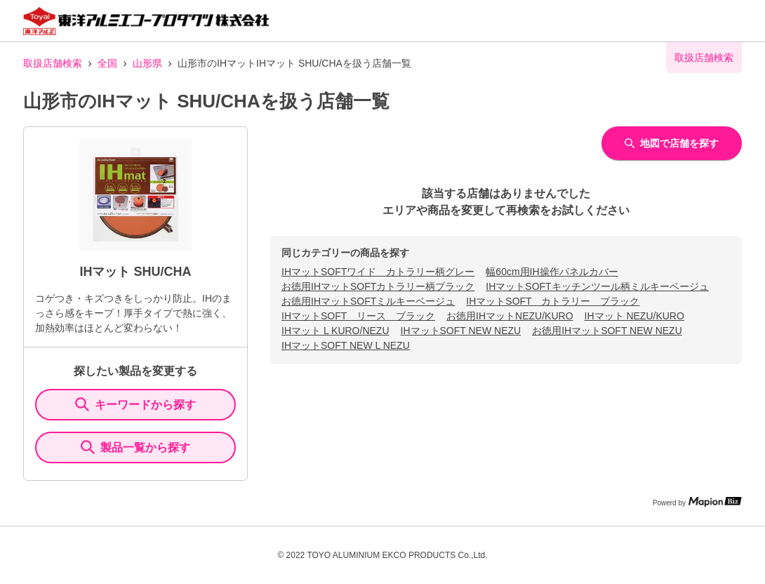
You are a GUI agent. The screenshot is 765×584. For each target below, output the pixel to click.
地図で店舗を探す (672, 143)
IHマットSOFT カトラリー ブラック (552, 301)
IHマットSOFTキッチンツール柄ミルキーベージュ (597, 286)
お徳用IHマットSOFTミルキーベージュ (368, 301)
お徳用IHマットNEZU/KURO (509, 315)
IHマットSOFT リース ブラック (358, 315)
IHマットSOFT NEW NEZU (461, 330)
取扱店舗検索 (52, 63)
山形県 (147, 63)
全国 (107, 63)
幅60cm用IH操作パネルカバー (552, 271)
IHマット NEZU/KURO (634, 315)
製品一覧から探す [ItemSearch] (135, 447)
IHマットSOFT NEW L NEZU (345, 345)
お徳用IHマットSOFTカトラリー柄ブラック (377, 286)
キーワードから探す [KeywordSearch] (135, 404)
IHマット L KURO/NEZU (335, 330)
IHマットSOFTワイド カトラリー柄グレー (377, 271)
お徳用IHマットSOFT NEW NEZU (607, 330)
